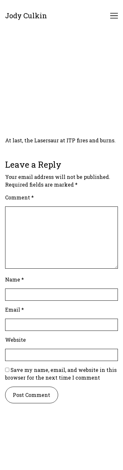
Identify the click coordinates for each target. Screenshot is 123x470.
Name (14, 279)
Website (15, 339)
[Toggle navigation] (114, 16)
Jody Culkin (26, 15)
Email (14, 309)
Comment (19, 197)
